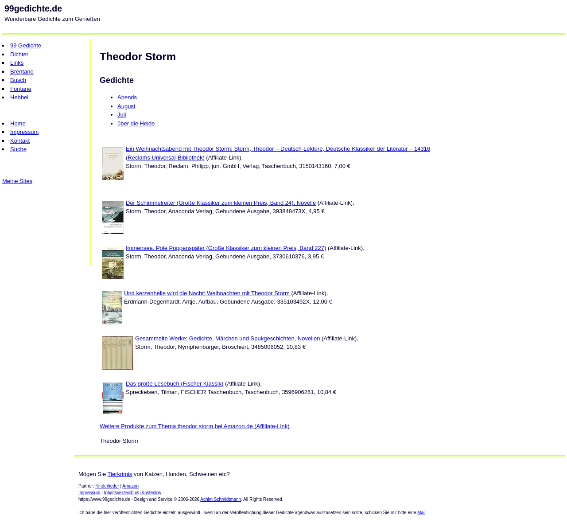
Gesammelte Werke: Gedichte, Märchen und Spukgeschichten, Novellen (227, 338)
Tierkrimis (120, 474)
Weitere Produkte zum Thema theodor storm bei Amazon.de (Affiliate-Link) (194, 426)
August (126, 106)
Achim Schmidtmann (220, 499)
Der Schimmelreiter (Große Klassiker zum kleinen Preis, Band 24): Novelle (221, 202)
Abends (127, 97)
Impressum (24, 132)
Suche (18, 149)
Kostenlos (151, 492)
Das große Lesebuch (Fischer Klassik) (174, 383)
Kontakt (20, 140)
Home (18, 123)
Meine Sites (17, 181)
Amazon (130, 486)
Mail (421, 512)
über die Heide (136, 123)
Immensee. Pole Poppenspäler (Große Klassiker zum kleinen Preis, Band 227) (226, 248)
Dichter (19, 54)
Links (16, 62)
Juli (121, 114)
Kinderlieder (107, 486)
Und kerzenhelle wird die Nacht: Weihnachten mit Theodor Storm (207, 293)
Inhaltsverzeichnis (121, 492)
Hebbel (19, 97)
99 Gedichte (25, 45)
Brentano (22, 71)
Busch (18, 80)
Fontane (20, 89)
